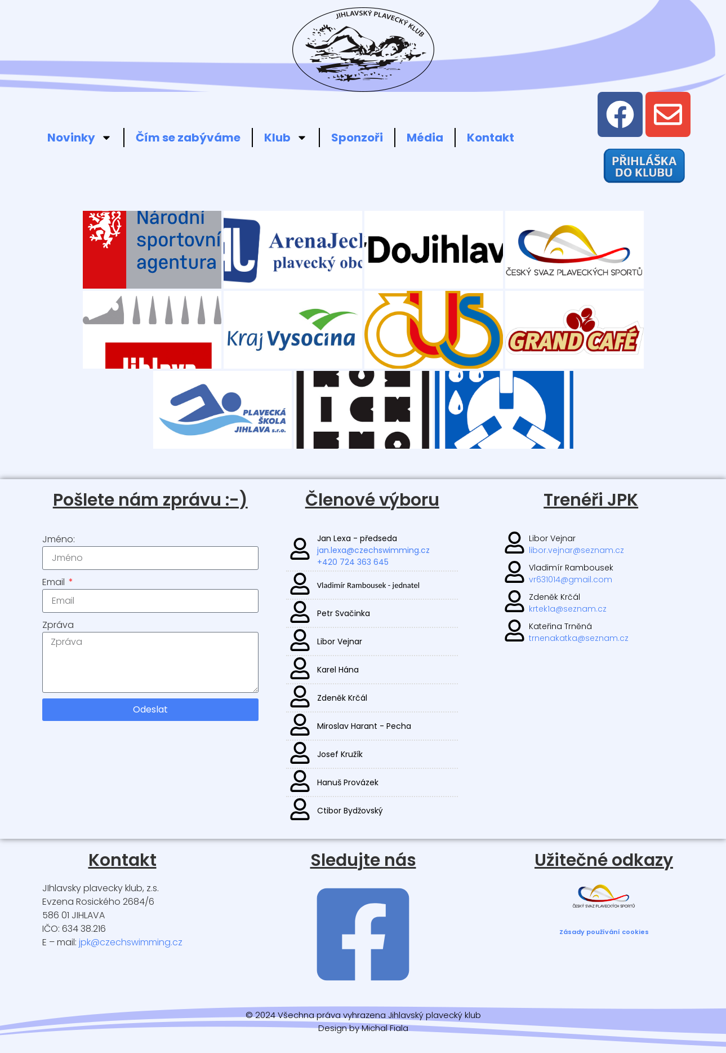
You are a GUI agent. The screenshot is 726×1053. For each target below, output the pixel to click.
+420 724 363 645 (353, 562)
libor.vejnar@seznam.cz (576, 550)
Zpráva (58, 624)
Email (54, 582)
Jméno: (58, 539)
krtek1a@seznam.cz (568, 608)
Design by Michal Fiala (363, 1028)
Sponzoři (357, 137)
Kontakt (490, 137)
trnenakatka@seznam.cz (579, 638)
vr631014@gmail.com (570, 579)
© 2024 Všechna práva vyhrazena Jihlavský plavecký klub (363, 1015)
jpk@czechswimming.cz (130, 942)
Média (425, 137)
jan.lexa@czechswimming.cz (373, 550)
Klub (286, 137)
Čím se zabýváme (188, 137)
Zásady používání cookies (604, 931)
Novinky (79, 137)
